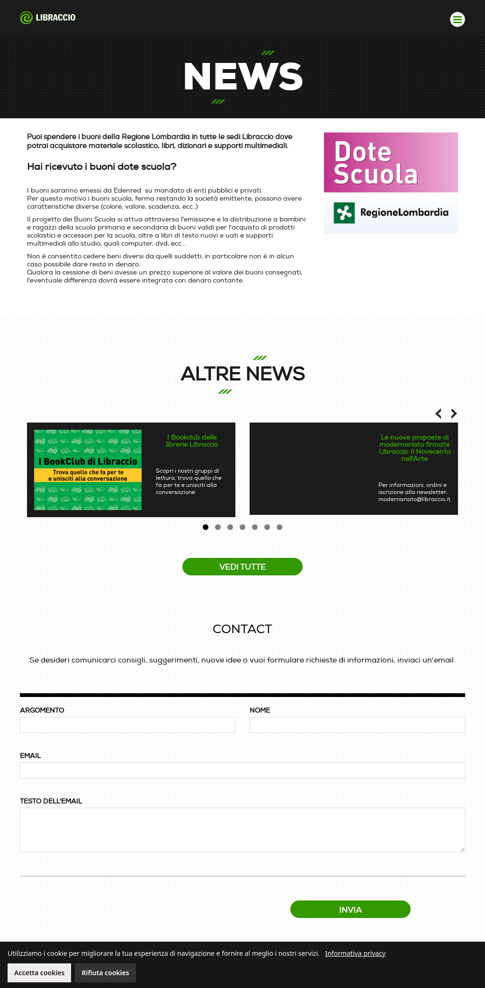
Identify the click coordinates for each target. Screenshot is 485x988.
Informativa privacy (355, 953)
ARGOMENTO (42, 710)
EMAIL (30, 756)
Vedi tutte (242, 567)
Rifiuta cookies (105, 972)
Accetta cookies (39, 972)
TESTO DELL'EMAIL (51, 801)
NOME (260, 710)
